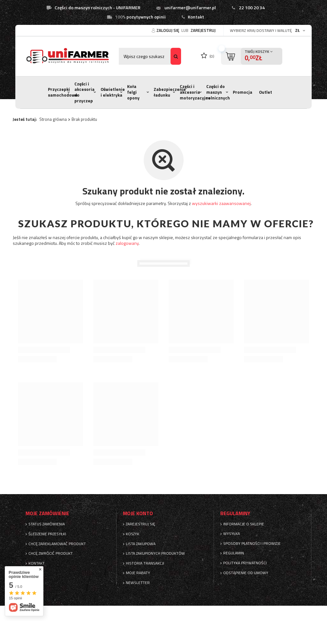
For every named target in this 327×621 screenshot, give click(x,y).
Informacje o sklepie (243, 524)
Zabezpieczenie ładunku (170, 92)
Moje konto (138, 513)
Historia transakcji (145, 563)
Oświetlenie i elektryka (113, 92)
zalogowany (127, 243)
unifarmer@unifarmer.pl (190, 7)
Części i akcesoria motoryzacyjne (195, 92)
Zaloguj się (168, 30)
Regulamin (233, 553)
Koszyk (132, 534)
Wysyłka (231, 534)
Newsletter (138, 583)
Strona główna (53, 119)
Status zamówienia (46, 524)
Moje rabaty (138, 573)
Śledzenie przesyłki (47, 534)
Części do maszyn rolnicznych (218, 92)
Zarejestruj (203, 30)
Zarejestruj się (140, 524)
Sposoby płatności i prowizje (252, 543)
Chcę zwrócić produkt (50, 553)
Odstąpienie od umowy (245, 573)
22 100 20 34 (252, 7)
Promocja (242, 92)
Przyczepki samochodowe (63, 92)
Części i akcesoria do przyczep (84, 92)
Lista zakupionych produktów (155, 553)
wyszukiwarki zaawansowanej (221, 203)
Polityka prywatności (245, 563)
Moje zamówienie (47, 513)
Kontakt (196, 16)
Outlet (265, 92)
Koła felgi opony (133, 92)
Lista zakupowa (141, 544)
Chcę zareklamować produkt (57, 544)
